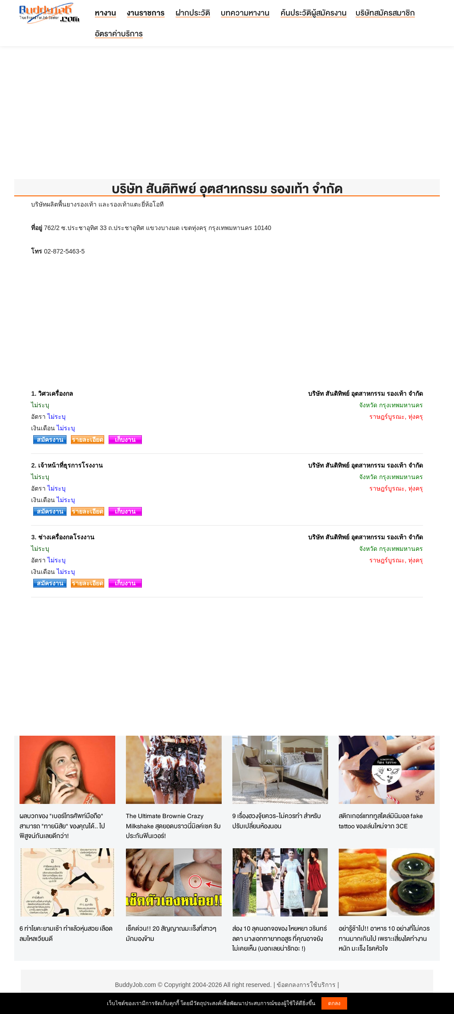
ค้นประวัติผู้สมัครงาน (314, 13)
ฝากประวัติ (193, 13)
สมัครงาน (50, 439)
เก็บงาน (125, 439)
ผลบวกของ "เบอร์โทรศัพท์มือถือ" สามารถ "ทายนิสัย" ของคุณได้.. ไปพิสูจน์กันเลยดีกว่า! (62, 826)
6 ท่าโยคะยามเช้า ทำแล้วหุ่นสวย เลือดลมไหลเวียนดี (66, 933)
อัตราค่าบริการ (119, 33)
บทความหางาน (245, 13)
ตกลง (334, 1003)
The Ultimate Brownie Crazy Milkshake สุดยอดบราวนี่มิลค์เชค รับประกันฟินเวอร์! (173, 826)
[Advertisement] (227, 117)
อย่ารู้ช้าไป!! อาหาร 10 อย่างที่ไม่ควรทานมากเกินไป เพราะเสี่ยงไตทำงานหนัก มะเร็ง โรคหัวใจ (384, 938)
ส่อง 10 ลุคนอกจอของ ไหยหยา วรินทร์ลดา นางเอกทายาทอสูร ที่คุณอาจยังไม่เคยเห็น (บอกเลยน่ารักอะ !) (279, 938)
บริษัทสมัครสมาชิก (385, 13)
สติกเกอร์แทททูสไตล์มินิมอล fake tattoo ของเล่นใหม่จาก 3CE (381, 821)
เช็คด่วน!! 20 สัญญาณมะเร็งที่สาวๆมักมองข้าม (171, 933)
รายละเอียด (87, 439)
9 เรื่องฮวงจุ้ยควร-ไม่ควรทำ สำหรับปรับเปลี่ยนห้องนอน (276, 821)
